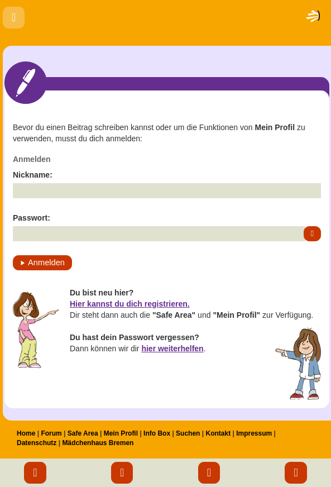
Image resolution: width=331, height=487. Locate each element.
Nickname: (32, 174)
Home (26, 433)
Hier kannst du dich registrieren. (130, 303)
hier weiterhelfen (172, 348)
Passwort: (31, 217)
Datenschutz (36, 443)
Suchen (188, 433)
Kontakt (218, 433)
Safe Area (83, 433)
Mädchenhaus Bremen (97, 443)
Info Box (156, 433)
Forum (51, 433)
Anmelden (46, 262)
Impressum (254, 433)
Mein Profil (121, 433)
